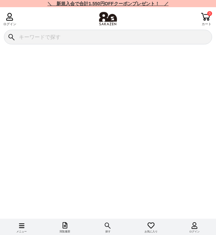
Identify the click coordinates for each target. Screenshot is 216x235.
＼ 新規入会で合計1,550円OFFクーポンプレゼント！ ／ (107, 3)
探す (108, 231)
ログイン (9, 24)
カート (206, 24)
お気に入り (151, 231)
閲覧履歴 (65, 231)
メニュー (21, 231)
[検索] (11, 37)
